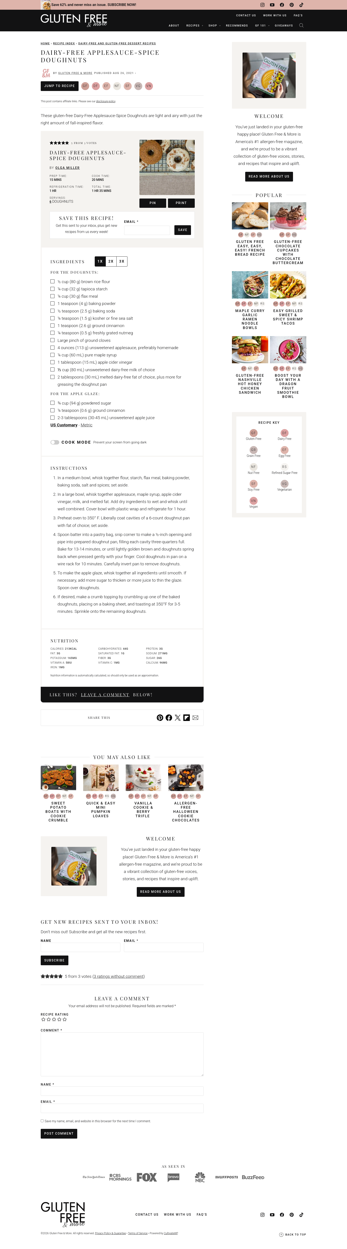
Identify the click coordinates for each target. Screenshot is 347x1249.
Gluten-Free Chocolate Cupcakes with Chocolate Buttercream (288, 252)
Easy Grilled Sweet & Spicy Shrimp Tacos (288, 317)
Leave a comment (105, 694)
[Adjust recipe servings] (50, 201)
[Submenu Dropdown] (202, 25)
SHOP (212, 25)
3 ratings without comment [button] (118, 976)
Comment (51, 1030)
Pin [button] (153, 203)
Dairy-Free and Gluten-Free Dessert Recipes (117, 43)
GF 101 (260, 25)
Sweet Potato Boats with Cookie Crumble (58, 811)
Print (181, 203)
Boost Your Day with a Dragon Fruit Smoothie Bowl (288, 386)
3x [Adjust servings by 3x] (122, 261)
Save (182, 230)
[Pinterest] (292, 5)
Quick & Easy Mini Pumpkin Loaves (101, 809)
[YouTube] (272, 5)
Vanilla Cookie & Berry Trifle (143, 809)
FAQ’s (298, 15)
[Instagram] (262, 5)
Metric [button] (87, 425)
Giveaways (284, 25)
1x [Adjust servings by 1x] (100, 261)
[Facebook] (282, 5)
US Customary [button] (63, 425)
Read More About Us (160, 891)
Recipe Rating (55, 1014)
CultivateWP (171, 1233)
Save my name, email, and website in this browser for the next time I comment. (98, 1121)
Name (46, 940)
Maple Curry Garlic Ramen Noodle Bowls (250, 319)
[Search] (301, 25)
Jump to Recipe (59, 86)
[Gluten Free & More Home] (74, 20)
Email (131, 221)
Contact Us (246, 15)
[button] (52, 143)
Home (45, 43)
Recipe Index (64, 43)
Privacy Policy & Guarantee (110, 1233)
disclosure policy (105, 101)
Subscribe (54, 960)
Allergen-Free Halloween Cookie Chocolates (186, 811)
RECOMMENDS (237, 25)
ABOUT (174, 25)
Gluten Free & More (75, 73)
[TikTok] (301, 5)
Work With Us (275, 15)
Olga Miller (67, 168)
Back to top (292, 1234)
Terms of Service (137, 1233)
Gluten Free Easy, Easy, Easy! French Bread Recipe (250, 248)
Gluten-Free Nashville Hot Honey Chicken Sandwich (250, 384)
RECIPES (193, 25)
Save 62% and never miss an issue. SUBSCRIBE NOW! (93, 5)
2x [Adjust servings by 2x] (111, 261)
